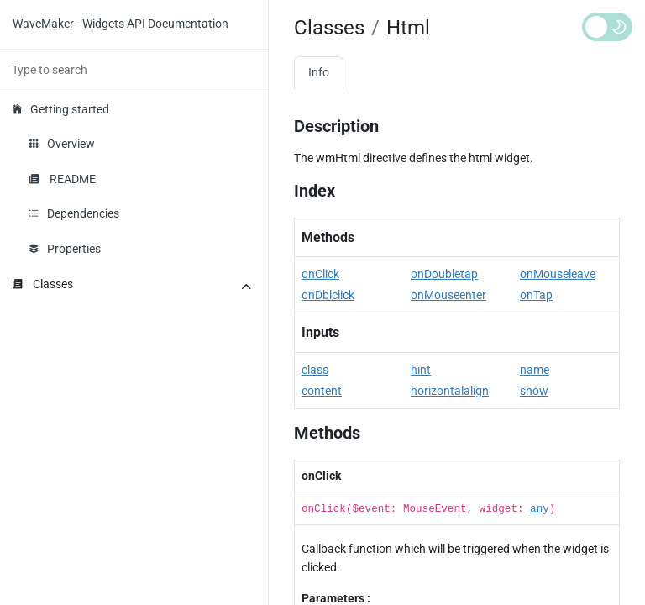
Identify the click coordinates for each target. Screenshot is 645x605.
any (539, 509)
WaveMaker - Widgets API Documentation (120, 24)
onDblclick (328, 295)
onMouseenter (448, 295)
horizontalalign (450, 391)
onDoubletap (444, 274)
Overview (62, 144)
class (315, 370)
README (62, 179)
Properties (65, 249)
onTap (536, 295)
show (534, 391)
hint (421, 370)
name (534, 370)
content (322, 391)
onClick (320, 274)
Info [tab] (318, 73)
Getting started (61, 110)
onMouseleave (557, 274)
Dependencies (74, 214)
